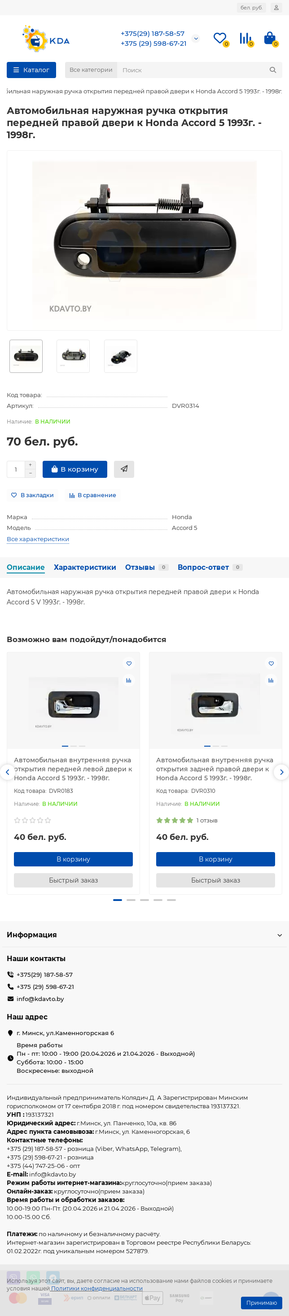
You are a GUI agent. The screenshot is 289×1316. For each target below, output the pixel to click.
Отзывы (147, 567)
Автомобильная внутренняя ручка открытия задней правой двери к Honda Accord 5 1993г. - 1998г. (214, 769)
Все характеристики (38, 538)
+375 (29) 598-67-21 (154, 43)
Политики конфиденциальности (97, 1288)
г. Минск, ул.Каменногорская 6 (65, 1032)
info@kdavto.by (40, 998)
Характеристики (85, 567)
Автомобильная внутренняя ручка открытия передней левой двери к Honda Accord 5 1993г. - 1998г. (73, 769)
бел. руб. (252, 7)
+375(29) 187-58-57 (152, 33)
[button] (7, 772)
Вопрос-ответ (210, 567)
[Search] (199, 70)
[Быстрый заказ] (124, 469)
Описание (26, 567)
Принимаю (261, 1302)
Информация (144, 935)
